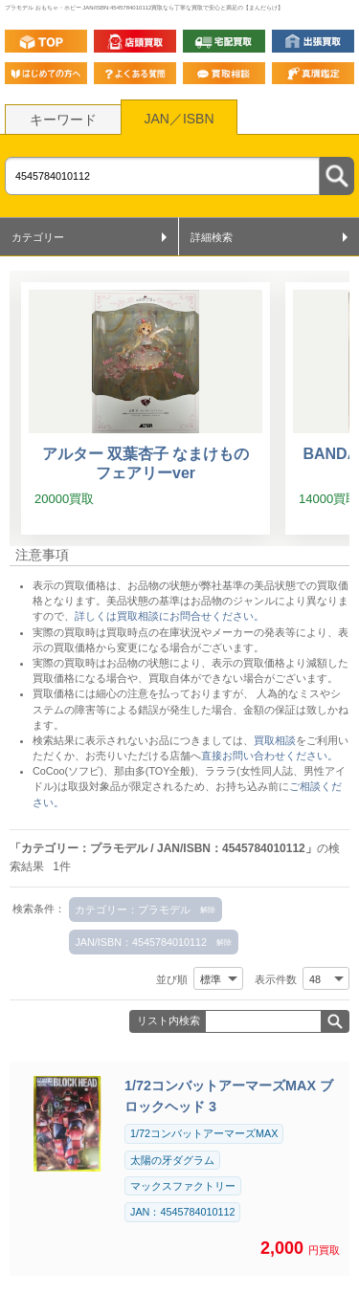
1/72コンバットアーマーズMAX (204, 1133)
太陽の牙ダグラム (172, 1160)
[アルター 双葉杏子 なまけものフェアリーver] (145, 408)
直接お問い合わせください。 (269, 755)
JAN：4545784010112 (182, 1211)
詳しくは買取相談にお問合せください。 (169, 616)
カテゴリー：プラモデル (133, 909)
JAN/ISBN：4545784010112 (141, 942)
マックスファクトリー (183, 1186)
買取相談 (275, 740)
